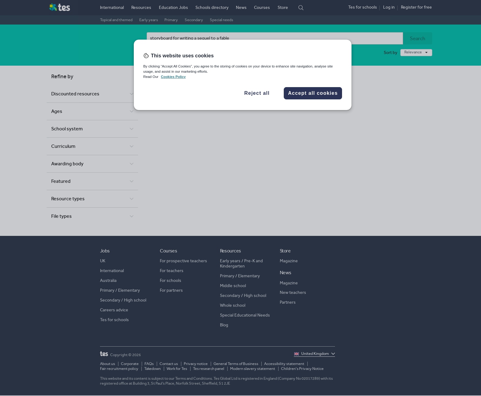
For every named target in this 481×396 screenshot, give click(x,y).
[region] (243, 75)
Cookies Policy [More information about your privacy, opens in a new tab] (173, 77)
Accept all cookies (313, 93)
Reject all (257, 93)
